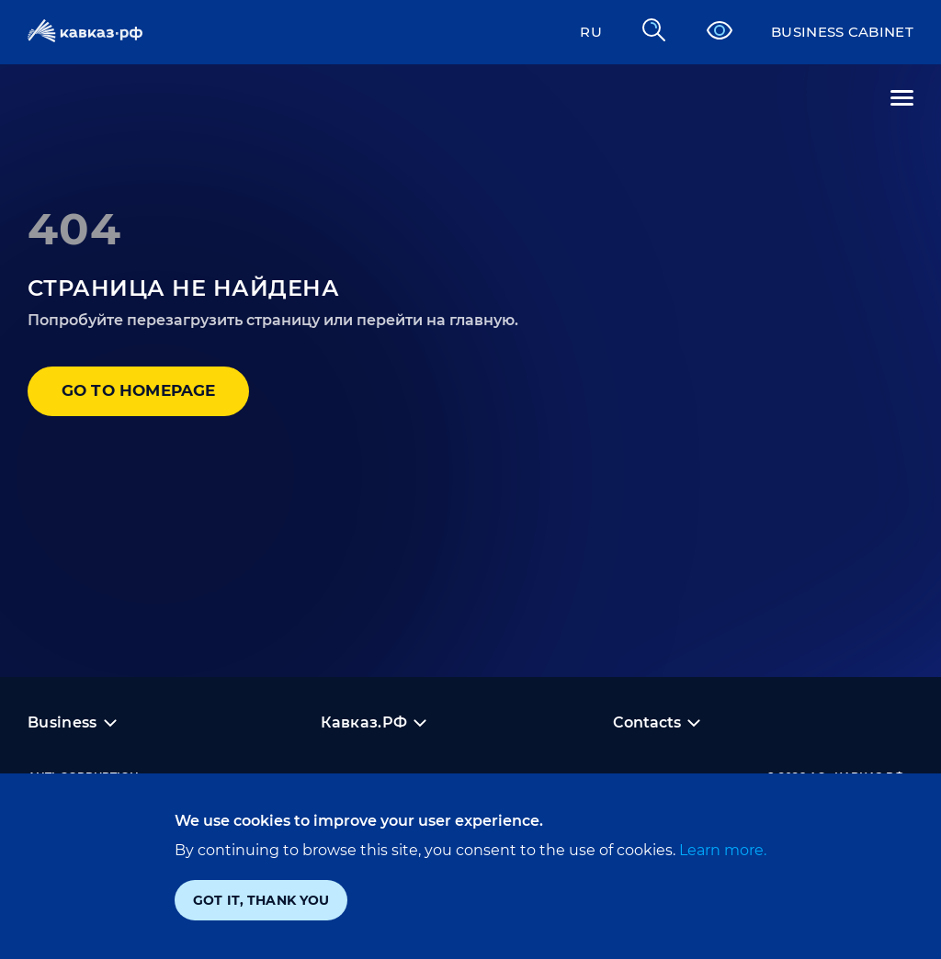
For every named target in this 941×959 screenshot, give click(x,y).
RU (579, 31)
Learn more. (720, 850)
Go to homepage (146, 392)
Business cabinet (836, 31)
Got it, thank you (261, 900)
